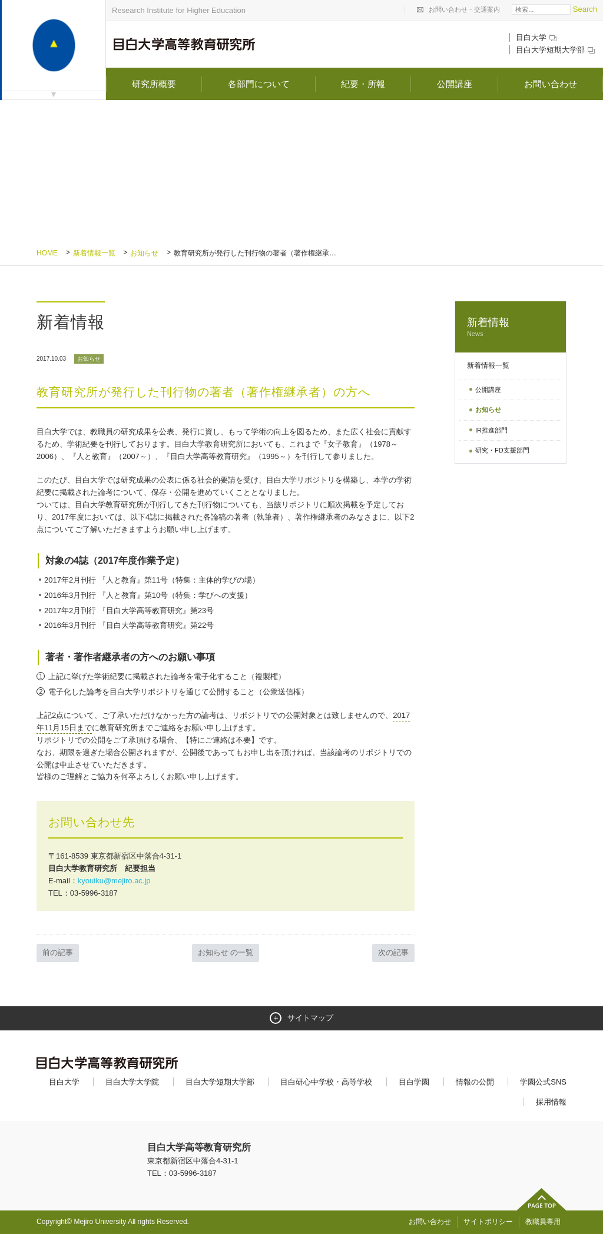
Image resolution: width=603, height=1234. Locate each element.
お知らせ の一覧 (226, 952)
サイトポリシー (488, 1222)
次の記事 (393, 952)
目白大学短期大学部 (556, 49)
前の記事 (57, 952)
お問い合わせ (550, 84)
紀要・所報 (363, 84)
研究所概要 (154, 84)
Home (47, 253)
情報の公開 (475, 1081)
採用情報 (551, 1101)
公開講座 (454, 84)
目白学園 (414, 1081)
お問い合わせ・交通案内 (464, 9)
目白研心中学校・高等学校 (326, 1081)
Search (585, 9)
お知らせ (144, 253)
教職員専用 (543, 1222)
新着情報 (510, 327)
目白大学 (537, 37)
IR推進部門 (491, 430)
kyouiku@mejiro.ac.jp (114, 880)
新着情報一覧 (94, 253)
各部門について (259, 84)
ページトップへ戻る (541, 1199)
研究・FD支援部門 (502, 450)
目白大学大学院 (132, 1081)
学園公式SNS (543, 1081)
